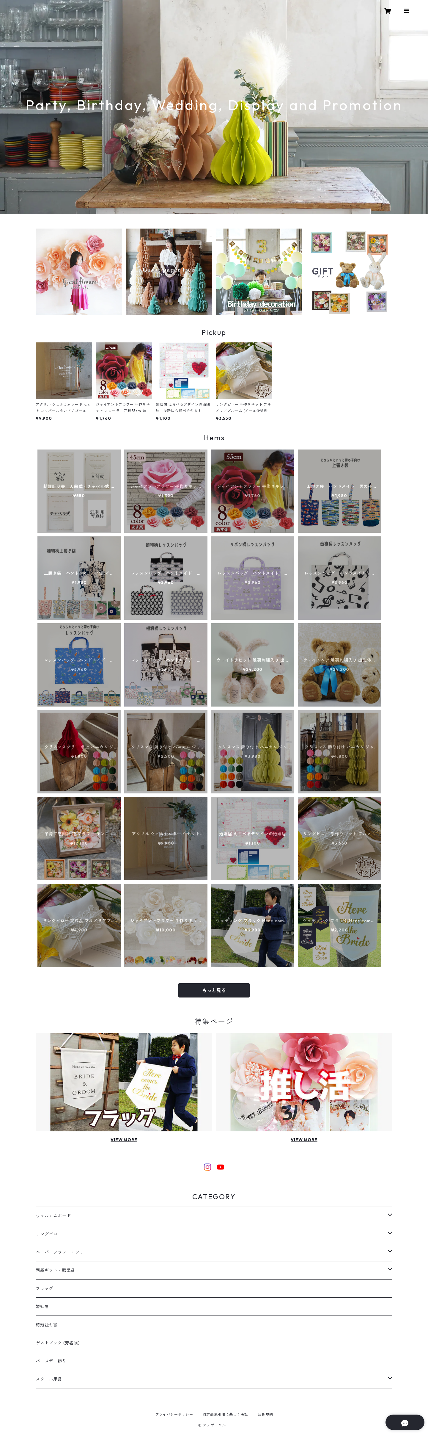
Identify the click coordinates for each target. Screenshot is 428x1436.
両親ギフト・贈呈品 (55, 1270)
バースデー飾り (51, 1361)
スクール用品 (49, 1379)
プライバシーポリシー (174, 1414)
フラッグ (44, 1288)
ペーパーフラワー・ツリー (62, 1252)
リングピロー (49, 1234)
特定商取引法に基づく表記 (225, 1414)
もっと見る (214, 990)
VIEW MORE (124, 1139)
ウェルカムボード (53, 1216)
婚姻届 (42, 1306)
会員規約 (265, 1414)
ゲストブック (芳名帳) (58, 1343)
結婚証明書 (47, 1324)
